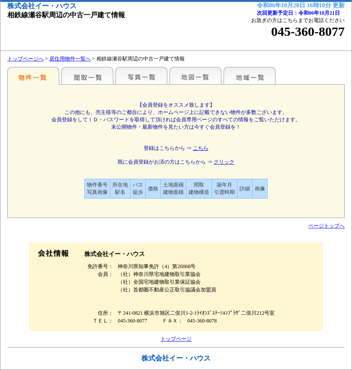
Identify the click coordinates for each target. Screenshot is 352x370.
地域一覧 (249, 75)
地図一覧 (195, 75)
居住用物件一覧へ (70, 59)
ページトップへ (326, 226)
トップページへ (25, 59)
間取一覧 (87, 75)
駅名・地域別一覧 (33, 75)
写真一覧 (141, 75)
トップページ (176, 339)
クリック (224, 162)
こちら (200, 148)
